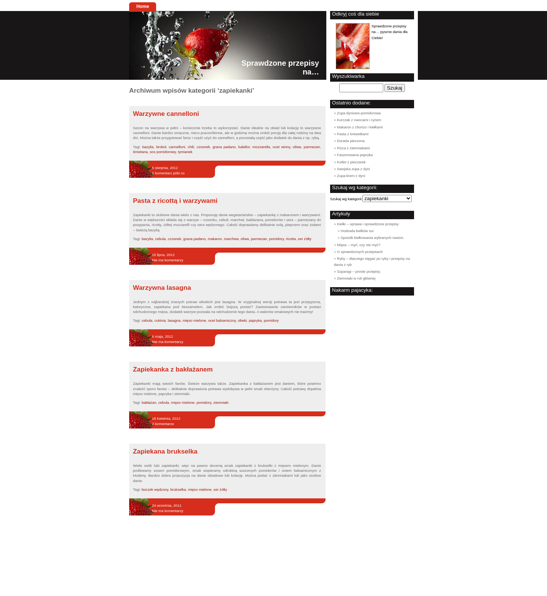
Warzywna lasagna (162, 287)
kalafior (244, 147)
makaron (215, 239)
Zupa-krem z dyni (351, 176)
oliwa (297, 147)
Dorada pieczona (351, 141)
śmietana (140, 152)
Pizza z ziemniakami (353, 148)
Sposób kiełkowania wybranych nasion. (372, 238)
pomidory (276, 239)
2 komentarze (163, 424)
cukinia (160, 320)
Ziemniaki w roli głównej (356, 278)
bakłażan (149, 402)
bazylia (147, 147)
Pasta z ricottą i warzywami (175, 200)
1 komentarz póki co (168, 173)
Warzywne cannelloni (166, 113)
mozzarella (261, 147)
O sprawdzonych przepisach (360, 252)
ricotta (291, 239)
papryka (255, 320)
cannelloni (177, 147)
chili (191, 147)
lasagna (174, 320)
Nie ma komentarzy (167, 260)
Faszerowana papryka (355, 155)
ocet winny (281, 147)
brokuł (161, 147)
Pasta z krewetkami (352, 134)
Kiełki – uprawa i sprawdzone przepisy (368, 224)
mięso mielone (194, 320)
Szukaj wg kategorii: (346, 199)
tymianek (185, 152)
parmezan (312, 147)
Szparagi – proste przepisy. (359, 271)
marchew (231, 239)
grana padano (224, 147)
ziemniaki (221, 402)
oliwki (242, 320)
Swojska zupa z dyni (353, 169)
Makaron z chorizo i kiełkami (360, 127)
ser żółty (304, 239)
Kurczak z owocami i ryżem (359, 120)
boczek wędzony (155, 489)
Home (142, 6)
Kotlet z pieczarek (351, 162)
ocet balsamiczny (222, 320)
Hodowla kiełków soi (357, 231)
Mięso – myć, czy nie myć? (359, 245)
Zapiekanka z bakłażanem (173, 369)
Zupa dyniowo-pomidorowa (359, 113)
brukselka (178, 489)
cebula (160, 239)
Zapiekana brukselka (165, 451)
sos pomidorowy (163, 152)
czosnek (203, 147)
